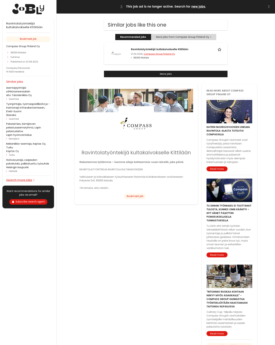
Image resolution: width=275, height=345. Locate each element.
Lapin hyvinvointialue (19, 135)
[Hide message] (269, 7)
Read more (217, 169)
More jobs (166, 74)
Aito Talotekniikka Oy (19, 95)
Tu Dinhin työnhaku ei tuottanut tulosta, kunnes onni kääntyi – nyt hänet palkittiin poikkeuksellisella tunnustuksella (229, 213)
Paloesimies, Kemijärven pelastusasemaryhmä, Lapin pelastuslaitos (23, 127)
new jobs (198, 6)
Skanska (11, 115)
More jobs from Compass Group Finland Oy (183, 37)
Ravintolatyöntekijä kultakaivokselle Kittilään (159, 49)
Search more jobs (19, 180)
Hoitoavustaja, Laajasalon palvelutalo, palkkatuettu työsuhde (27, 161)
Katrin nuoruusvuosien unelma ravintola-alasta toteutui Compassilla (228, 131)
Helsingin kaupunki (17, 167)
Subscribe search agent (28, 201)
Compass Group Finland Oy (159, 53)
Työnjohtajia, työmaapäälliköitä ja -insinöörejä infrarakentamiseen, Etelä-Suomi (28, 107)
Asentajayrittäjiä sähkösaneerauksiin (18, 89)
